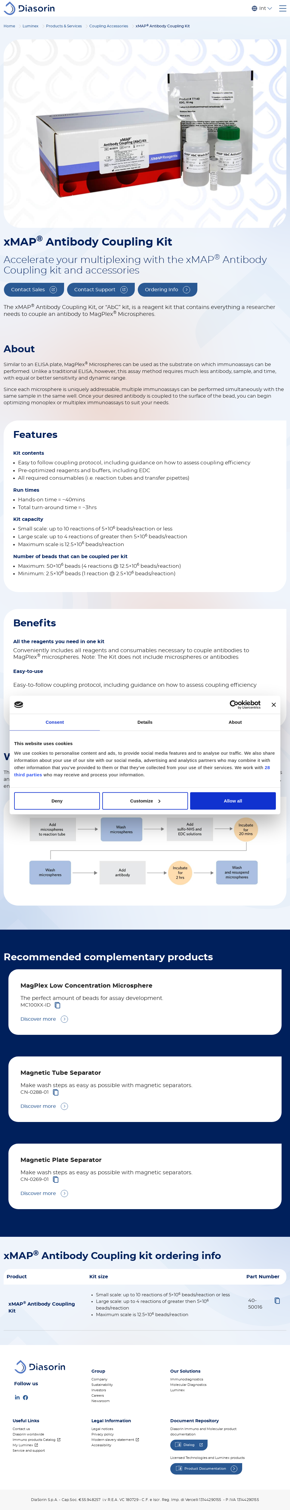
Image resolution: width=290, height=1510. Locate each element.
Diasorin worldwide (28, 1434)
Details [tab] (145, 722)
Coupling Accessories (108, 26)
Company (99, 1379)
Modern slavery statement (112, 1439)
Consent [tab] (55, 722)
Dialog (189, 1445)
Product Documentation (205, 1468)
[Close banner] (274, 705)
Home (9, 26)
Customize (145, 800)
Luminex (31, 26)
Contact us (21, 1429)
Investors (98, 1390)
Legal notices (102, 1429)
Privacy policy (102, 1434)
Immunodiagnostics (186, 1379)
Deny (57, 800)
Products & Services (64, 26)
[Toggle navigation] (282, 8)
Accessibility (101, 1445)
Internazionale (262, 8)
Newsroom (100, 1401)
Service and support (29, 1450)
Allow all (233, 800)
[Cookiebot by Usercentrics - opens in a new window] (234, 704)
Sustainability (102, 1384)
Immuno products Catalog (34, 1439)
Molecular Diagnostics (188, 1384)
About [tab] (235, 722)
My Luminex (23, 1445)
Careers (97, 1395)
